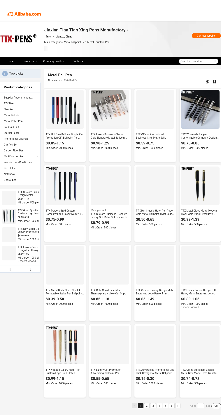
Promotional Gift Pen (16, 138)
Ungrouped (10, 179)
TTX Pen (9, 103)
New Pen (9, 109)
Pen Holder (10, 168)
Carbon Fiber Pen (14, 150)
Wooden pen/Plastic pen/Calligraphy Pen (20, 162)
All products (54, 80)
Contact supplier (206, 35)
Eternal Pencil (12, 132)
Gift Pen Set (10, 144)
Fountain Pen (11, 127)
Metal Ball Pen (12, 115)
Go (216, 405)
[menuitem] (20, 98)
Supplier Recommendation (19, 97)
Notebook (9, 174)
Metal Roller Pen (13, 121)
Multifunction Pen (14, 156)
